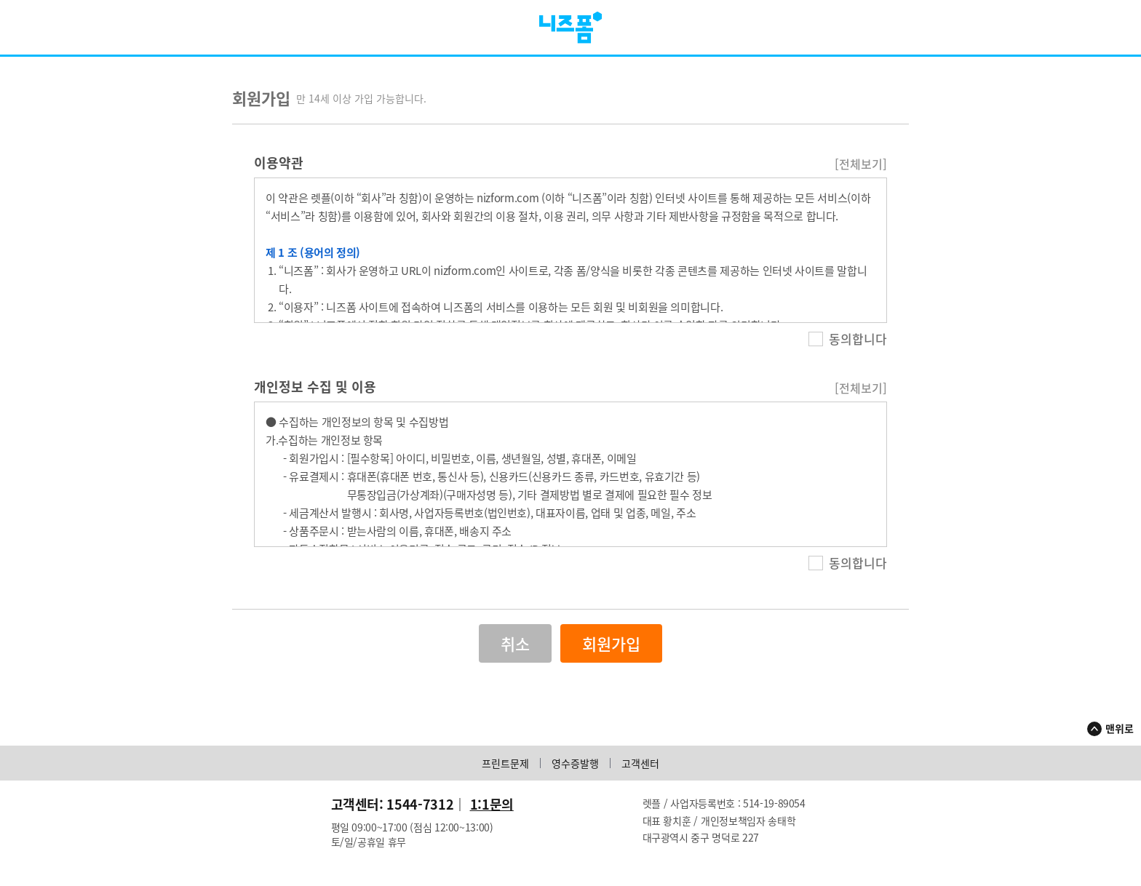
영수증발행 (575, 763)
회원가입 (611, 644)
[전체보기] (861, 164)
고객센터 (640, 763)
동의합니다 (847, 339)
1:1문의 (492, 805)
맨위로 (1119, 729)
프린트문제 (505, 763)
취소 (515, 644)
